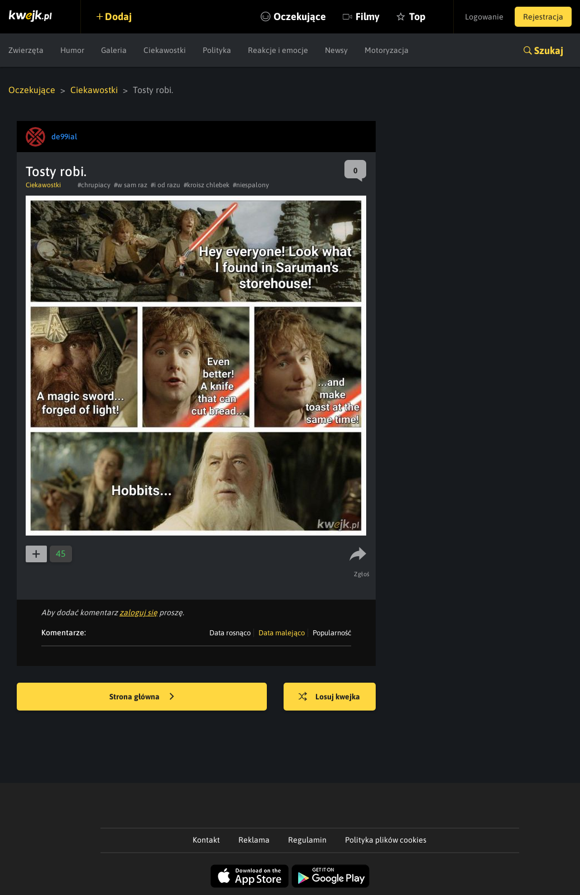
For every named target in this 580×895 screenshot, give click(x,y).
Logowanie (484, 16)
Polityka (217, 50)
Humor (72, 50)
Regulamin (307, 839)
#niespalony (251, 185)
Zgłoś (362, 574)
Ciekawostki (164, 50)
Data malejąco (281, 633)
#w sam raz (130, 185)
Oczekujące (300, 16)
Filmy (368, 16)
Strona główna (141, 697)
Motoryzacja (387, 50)
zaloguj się (138, 612)
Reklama (254, 839)
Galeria (114, 50)
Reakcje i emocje (278, 50)
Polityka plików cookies (385, 839)
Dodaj (118, 16)
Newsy (336, 50)
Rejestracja (543, 16)
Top (417, 16)
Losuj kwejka (329, 697)
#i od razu (165, 185)
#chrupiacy (94, 185)
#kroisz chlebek (206, 185)
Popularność (332, 633)
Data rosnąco (230, 633)
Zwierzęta (26, 50)
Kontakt (206, 839)
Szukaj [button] (548, 50)
